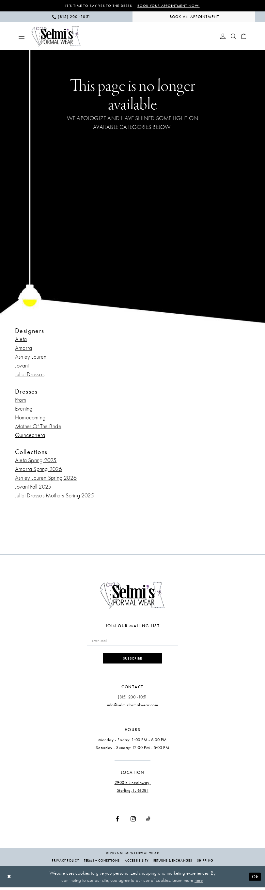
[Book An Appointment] (193, 17)
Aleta (21, 339)
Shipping (205, 863)
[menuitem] (71, 17)
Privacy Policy (65, 863)
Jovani (22, 366)
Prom (20, 400)
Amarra (23, 348)
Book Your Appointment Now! (170, 6)
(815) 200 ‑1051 (132, 699)
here (199, 883)
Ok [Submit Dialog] (254, 879)
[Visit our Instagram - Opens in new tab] (133, 821)
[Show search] (233, 36)
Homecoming (30, 417)
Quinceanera (30, 435)
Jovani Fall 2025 (33, 487)
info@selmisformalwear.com (132, 707)
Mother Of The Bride (38, 426)
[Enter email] (132, 642)
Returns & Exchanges (172, 863)
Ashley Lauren (31, 357)
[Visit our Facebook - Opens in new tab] (117, 821)
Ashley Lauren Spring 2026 (46, 478)
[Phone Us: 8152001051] (71, 17)
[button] (21, 36)
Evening (23, 409)
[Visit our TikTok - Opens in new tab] (148, 821)
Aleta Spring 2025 (35, 460)
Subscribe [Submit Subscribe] (133, 660)
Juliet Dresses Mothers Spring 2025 (54, 495)
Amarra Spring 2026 (38, 469)
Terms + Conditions (102, 863)
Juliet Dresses (29, 375)
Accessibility (136, 863)
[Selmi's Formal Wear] (56, 36)
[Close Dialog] (9, 879)
